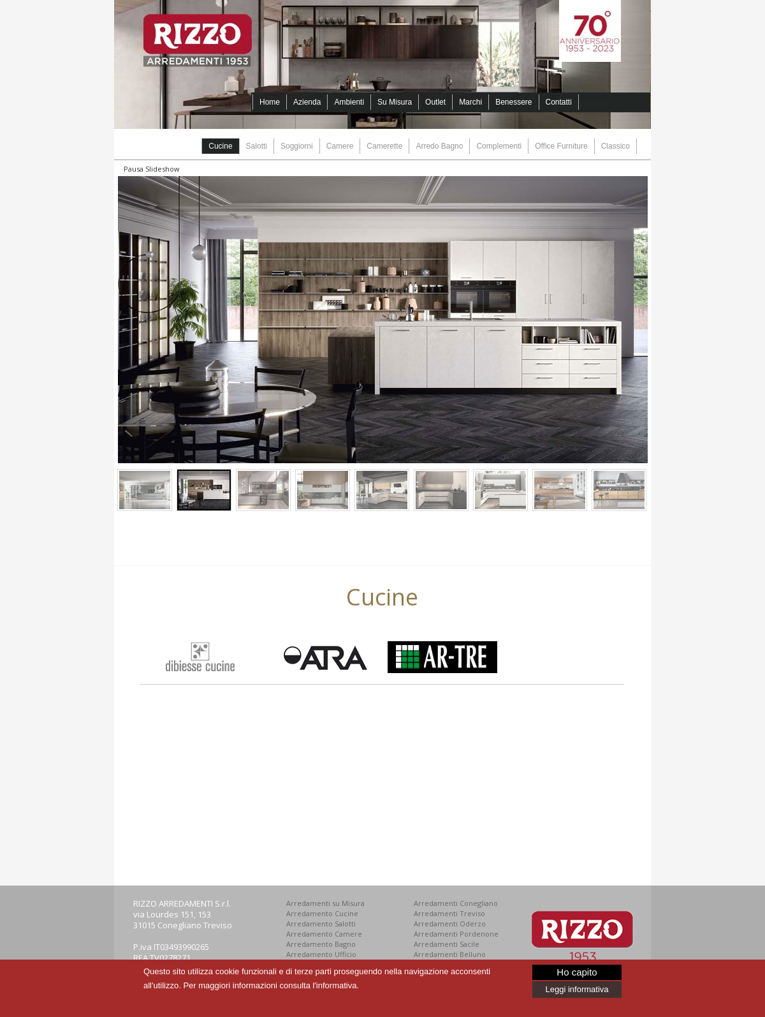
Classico (615, 146)
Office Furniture (561, 146)
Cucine (220, 146)
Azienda (307, 102)
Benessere (513, 102)
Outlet (435, 102)
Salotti (256, 146)
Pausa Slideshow (152, 169)
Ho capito (577, 972)
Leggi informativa (577, 989)
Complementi (498, 146)
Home (269, 102)
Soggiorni (296, 146)
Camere (340, 146)
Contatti (559, 102)
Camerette (384, 146)
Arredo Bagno (439, 146)
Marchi (470, 102)
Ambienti (349, 102)
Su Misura (394, 102)
